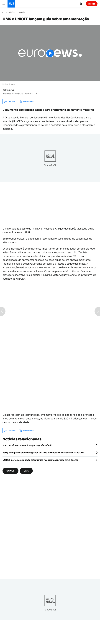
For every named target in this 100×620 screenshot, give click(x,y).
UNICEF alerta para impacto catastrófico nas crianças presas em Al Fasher (40, 460)
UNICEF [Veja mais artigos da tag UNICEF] (10, 470)
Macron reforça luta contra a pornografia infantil (27, 445)
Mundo (21, 12)
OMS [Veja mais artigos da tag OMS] (26, 470)
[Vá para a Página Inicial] (11, 4)
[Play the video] (50, 53)
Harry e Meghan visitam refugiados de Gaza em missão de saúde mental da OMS (44, 452)
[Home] (3, 12)
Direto (91, 3)
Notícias (11, 12)
